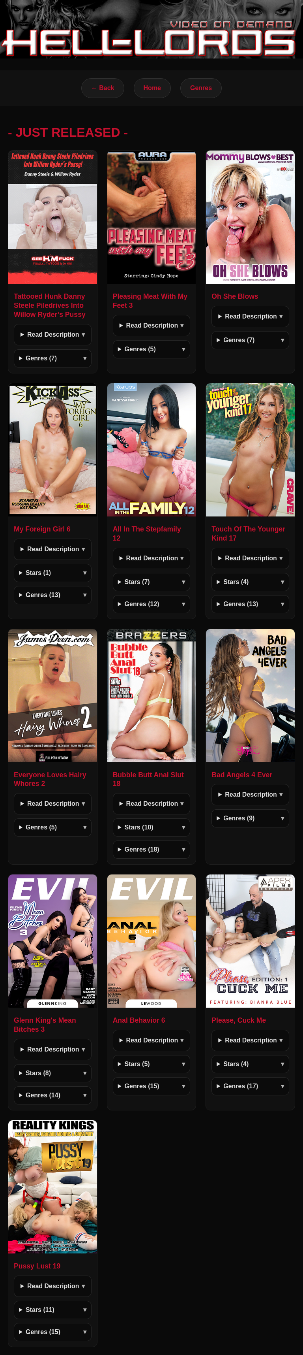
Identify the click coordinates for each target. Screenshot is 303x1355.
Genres (201, 88)
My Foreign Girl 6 (42, 529)
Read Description (53, 334)
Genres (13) (43, 595)
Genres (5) (140, 349)
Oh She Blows (234, 296)
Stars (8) (38, 1073)
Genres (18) (142, 849)
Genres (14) (43, 1095)
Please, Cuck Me (238, 1020)
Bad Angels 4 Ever (241, 775)
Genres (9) (238, 818)
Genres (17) (240, 1086)
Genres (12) (142, 604)
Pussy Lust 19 (37, 1266)
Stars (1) (38, 572)
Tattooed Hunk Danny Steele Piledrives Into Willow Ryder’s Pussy (50, 305)
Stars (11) (40, 1309)
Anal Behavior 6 (139, 1020)
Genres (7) (41, 358)
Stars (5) (137, 1064)
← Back (102, 88)
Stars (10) (139, 827)
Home (152, 88)
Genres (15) (142, 1086)
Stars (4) (236, 582)
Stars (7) (137, 582)
